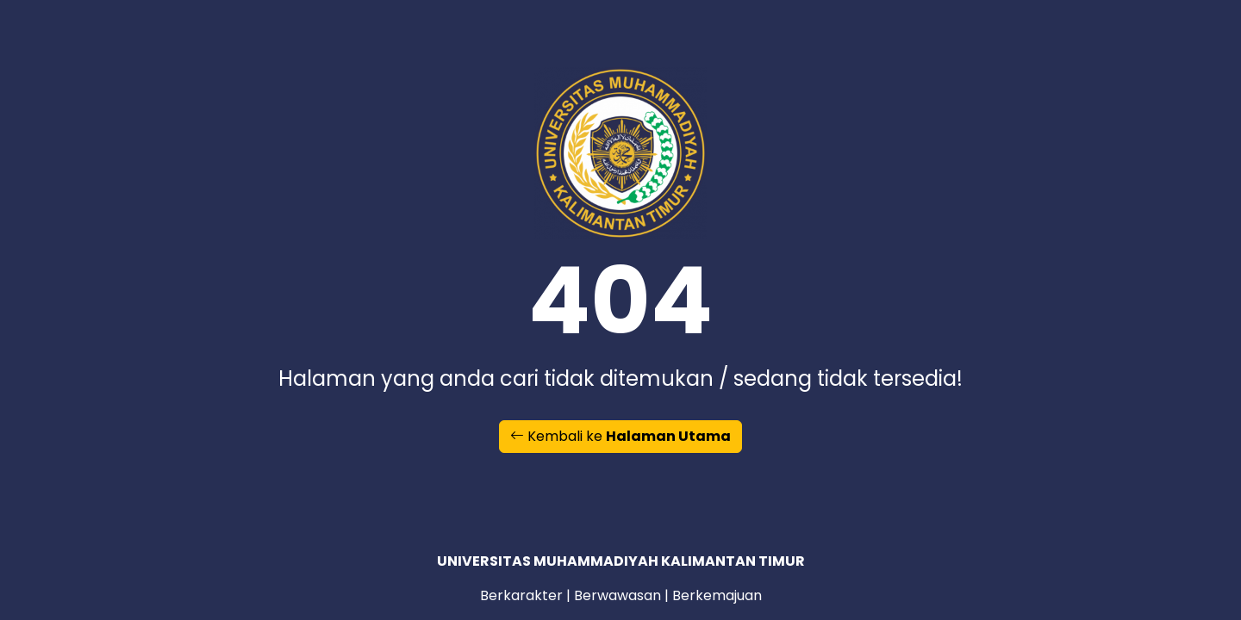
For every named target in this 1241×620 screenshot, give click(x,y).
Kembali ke (620, 436)
